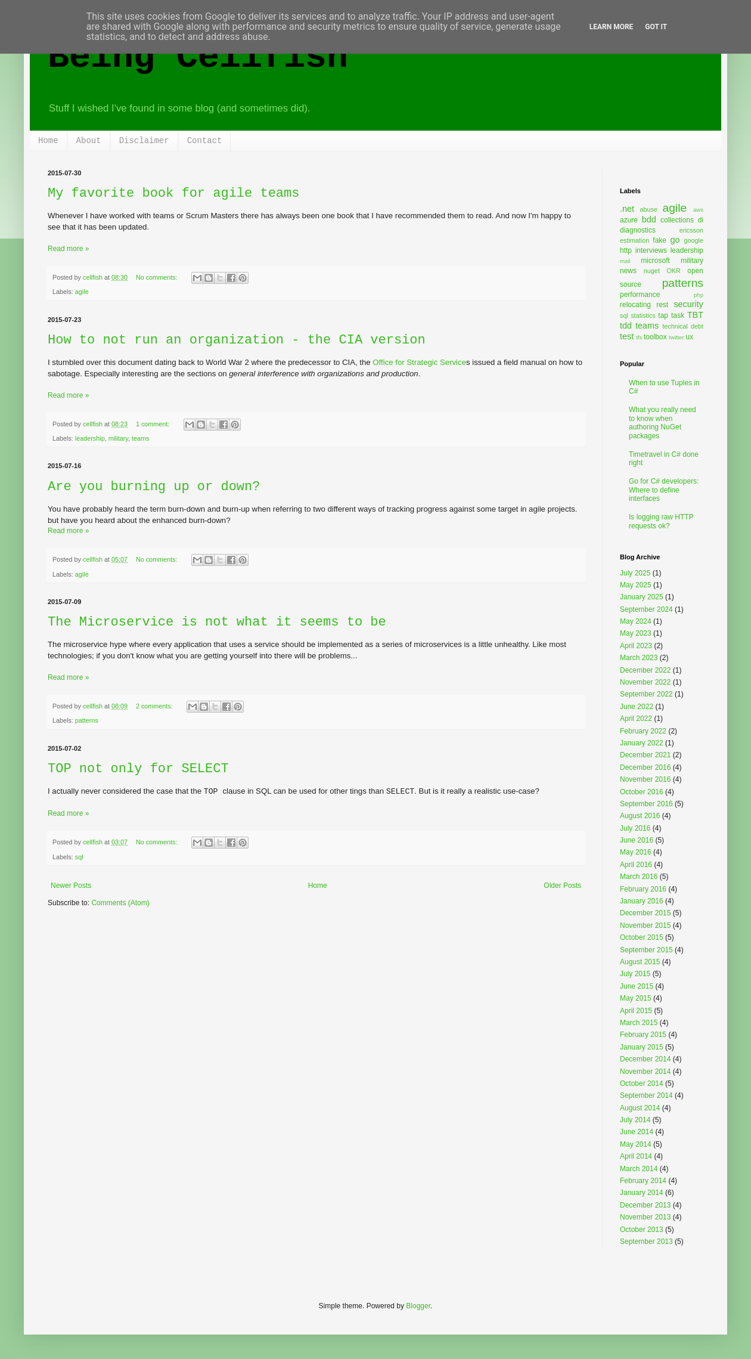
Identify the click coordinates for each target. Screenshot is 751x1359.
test (627, 336)
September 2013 (646, 1241)
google (693, 240)
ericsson (691, 230)
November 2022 (645, 682)
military (118, 438)
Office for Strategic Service (419, 362)
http (626, 250)
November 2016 (645, 779)
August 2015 (640, 962)
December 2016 (645, 767)
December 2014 (645, 1059)
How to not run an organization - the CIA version (237, 340)
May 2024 (635, 621)
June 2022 (636, 706)
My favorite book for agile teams (173, 193)
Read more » (68, 248)
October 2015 (641, 937)
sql (79, 856)
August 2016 (640, 816)
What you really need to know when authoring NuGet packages (662, 422)
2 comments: (155, 706)
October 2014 (641, 1083)
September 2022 (646, 694)
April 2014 (636, 1156)
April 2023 (636, 646)
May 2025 (635, 585)
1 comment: (153, 424)
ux (689, 337)
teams (140, 438)
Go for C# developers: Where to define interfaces (664, 490)
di (700, 220)
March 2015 (638, 1023)
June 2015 (636, 986)
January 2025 (641, 597)
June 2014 (636, 1132)
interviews (651, 250)
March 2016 (638, 876)
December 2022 (645, 670)
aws (698, 209)
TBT (695, 315)
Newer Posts (71, 885)
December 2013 (645, 1205)
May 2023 (635, 633)
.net (627, 208)
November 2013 (645, 1217)
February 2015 (643, 1034)
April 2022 (636, 718)
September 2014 (646, 1095)
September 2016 (646, 804)
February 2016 (643, 889)
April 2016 (636, 864)
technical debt (682, 326)
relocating (635, 305)
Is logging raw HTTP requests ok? (661, 521)
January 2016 (641, 901)
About (88, 141)
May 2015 (635, 998)
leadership (90, 438)
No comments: (157, 277)
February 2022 (643, 731)
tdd (626, 325)
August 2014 (640, 1108)
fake (659, 240)
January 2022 (641, 743)
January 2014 (641, 1192)
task (677, 315)
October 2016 (641, 792)
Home (48, 141)
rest (662, 305)
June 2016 (636, 840)
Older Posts (562, 885)
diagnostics (638, 230)
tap (663, 315)
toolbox (655, 337)
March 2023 (638, 658)
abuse (648, 209)
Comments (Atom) (120, 903)
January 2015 (641, 1047)
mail (625, 261)
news (628, 271)
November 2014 (645, 1071)
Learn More (611, 27)
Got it (656, 27)
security (688, 304)
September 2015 (646, 950)
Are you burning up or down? (154, 486)
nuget (652, 270)
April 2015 (636, 1011)
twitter (676, 337)
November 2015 (645, 925)
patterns (86, 720)
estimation (634, 240)
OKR (673, 270)
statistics (643, 315)
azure (629, 220)
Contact (204, 141)
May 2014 (635, 1144)
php (698, 295)
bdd (649, 219)
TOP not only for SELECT (138, 768)
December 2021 (645, 755)
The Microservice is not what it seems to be (217, 622)
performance (640, 294)
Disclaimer (144, 141)
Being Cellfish (198, 57)
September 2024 (646, 609)
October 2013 (641, 1229)
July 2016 (635, 828)
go (674, 239)
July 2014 (635, 1120)
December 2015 (645, 913)
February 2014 (643, 1181)
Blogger (418, 1306)
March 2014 (638, 1169)
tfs (639, 337)
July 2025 (635, 573)
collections (677, 220)
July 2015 (635, 974)
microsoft (655, 260)
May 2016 (635, 852)
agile (82, 291)
